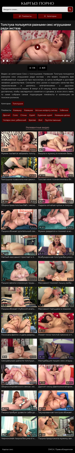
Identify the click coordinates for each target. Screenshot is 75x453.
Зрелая (32, 120)
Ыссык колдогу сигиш (46, 110)
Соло (15, 115)
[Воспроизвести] (4, 61)
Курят (32, 115)
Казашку (17, 110)
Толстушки (18, 103)
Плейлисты (25, 16)
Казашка (28, 110)
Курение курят (45, 115)
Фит (40, 120)
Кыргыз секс (7, 449)
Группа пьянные (53, 120)
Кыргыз (37, 3)
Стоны (23, 115)
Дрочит (6, 115)
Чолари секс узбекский (14, 120)
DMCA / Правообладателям (60, 449)
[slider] (24, 61)
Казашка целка (62, 115)
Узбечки (64, 110)
